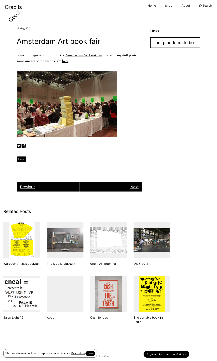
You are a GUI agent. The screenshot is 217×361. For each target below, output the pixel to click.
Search (205, 5)
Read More (78, 353)
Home (152, 5)
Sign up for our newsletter (166, 354)
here (65, 60)
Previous (27, 187)
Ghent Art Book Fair (104, 263)
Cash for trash (100, 317)
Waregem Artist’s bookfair (21, 263)
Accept (90, 353)
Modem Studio (99, 356)
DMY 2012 (141, 263)
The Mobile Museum (61, 263)
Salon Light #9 (13, 317)
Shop (168, 5)
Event (21, 159)
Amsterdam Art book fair (83, 55)
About (185, 5)
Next (134, 187)
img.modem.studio (175, 42)
